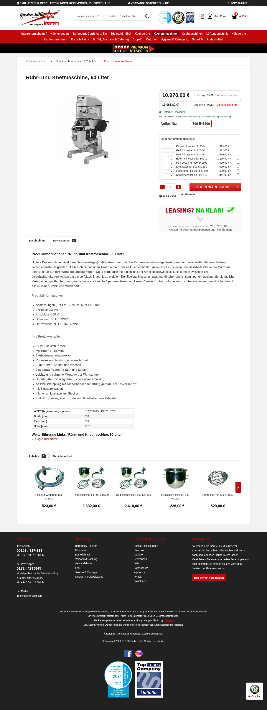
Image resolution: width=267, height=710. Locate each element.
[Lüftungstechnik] (217, 33)
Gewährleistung (84, 563)
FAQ (77, 567)
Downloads (140, 581)
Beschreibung (37, 240)
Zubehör (37, 456)
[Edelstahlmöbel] (121, 33)
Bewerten (188, 194)
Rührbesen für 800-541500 (191, 162)
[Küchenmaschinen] (166, 33)
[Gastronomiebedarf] (33, 33)
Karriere (138, 554)
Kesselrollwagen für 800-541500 (194, 146)
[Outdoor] (151, 39)
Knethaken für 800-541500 (191, 166)
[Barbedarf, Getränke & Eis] (89, 33)
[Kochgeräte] (142, 33)
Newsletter (81, 550)
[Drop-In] (137, 39)
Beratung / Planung (86, 545)
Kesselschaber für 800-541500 (194, 174)
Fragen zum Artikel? (45, 439)
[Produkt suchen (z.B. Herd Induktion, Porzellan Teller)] (112, 16)
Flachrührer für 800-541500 (192, 170)
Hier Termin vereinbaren (209, 577)
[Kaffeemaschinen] (55, 39)
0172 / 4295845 (29, 568)
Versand (169, 620)
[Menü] (261, 685)
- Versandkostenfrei (226, 95)
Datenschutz (141, 567)
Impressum (140, 572)
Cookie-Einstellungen (146, 545)
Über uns (139, 550)
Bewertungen (64, 240)
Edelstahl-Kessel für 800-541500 (195, 158)
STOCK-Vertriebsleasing (89, 576)
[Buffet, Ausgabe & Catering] (111, 39)
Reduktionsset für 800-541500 (193, 150)
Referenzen (140, 559)
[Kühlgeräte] (239, 33)
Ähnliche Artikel (62, 456)
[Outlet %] (197, 39)
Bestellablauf (82, 554)
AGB (136, 563)
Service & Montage (86, 572)
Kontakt (138, 576)
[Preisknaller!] (215, 39)
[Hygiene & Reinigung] (174, 39)
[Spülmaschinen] (192, 33)
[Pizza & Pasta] (80, 39)
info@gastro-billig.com (29, 595)
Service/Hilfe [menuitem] (238, 2)
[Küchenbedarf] (60, 33)
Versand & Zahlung (86, 559)
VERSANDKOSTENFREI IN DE (148, 3)
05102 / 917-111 (29, 550)
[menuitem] (120, 16)
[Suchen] (147, 15)
